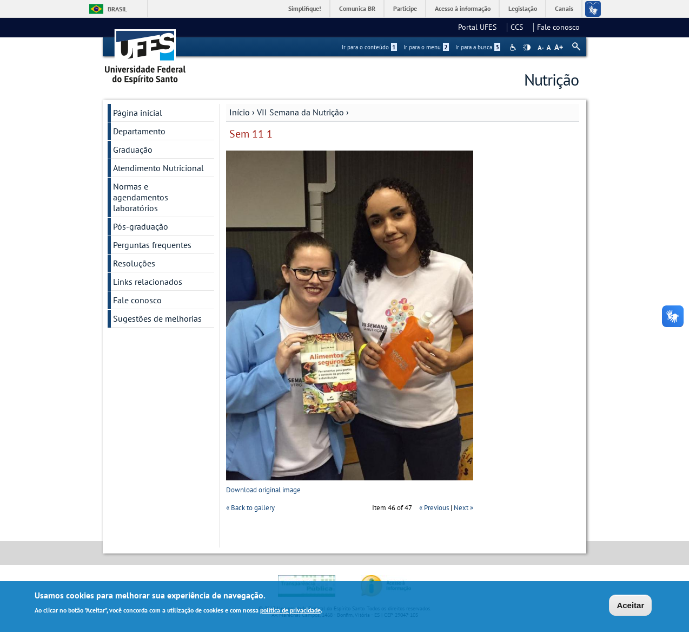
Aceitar (630, 606)
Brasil (117, 9)
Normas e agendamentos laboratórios (140, 197)
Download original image (263, 489)
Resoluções (134, 263)
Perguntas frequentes (152, 244)
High (527, 47)
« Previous (434, 507)
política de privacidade (290, 611)
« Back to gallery (250, 507)
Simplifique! (304, 8)
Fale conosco (558, 27)
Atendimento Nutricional (158, 167)
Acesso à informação (463, 8)
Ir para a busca (477, 47)
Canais (564, 8)
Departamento (139, 131)
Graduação (133, 149)
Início (239, 112)
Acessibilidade (514, 47)
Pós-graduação (140, 226)
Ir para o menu (426, 47)
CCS (520, 27)
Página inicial (137, 112)
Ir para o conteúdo (369, 47)
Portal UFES (480, 27)
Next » (463, 507)
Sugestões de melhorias (157, 318)
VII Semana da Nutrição (300, 112)
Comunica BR (357, 8)
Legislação (522, 8)
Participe (405, 8)
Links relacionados (147, 281)
